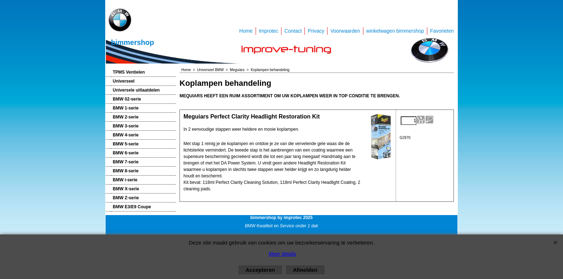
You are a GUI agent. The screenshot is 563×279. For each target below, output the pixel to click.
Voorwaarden (345, 31)
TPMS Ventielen (129, 72)
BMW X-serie (126, 188)
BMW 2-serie (126, 117)
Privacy (316, 31)
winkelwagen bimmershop (395, 31)
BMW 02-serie (127, 99)
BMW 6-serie (126, 152)
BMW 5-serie (126, 144)
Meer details (282, 254)
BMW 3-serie (126, 126)
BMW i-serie (125, 179)
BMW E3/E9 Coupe (132, 206)
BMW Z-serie (126, 197)
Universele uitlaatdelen (136, 90)
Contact (293, 31)
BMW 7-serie (126, 161)
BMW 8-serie (126, 170)
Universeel (124, 81)
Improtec (268, 31)
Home (245, 31)
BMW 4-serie (126, 135)
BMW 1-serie (126, 108)
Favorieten (442, 31)
